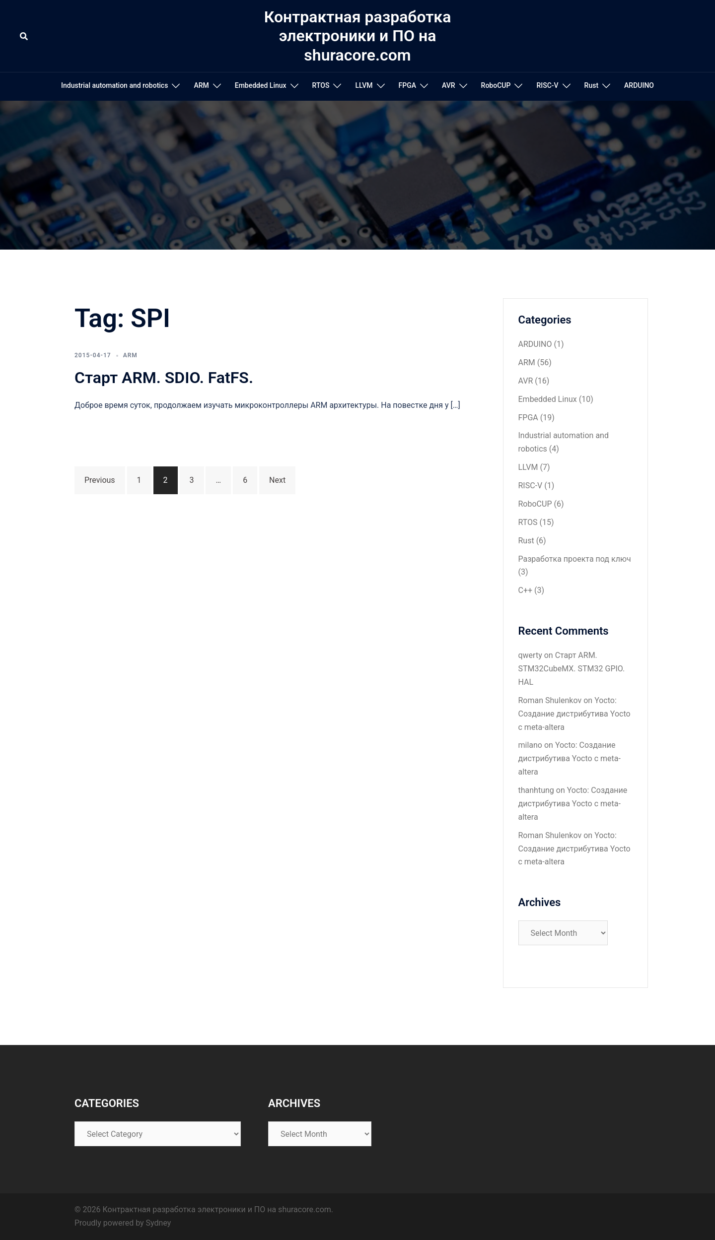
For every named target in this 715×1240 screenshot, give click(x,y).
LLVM (363, 85)
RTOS (321, 85)
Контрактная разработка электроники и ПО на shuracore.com (357, 36)
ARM (201, 85)
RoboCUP (496, 85)
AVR (448, 85)
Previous (99, 480)
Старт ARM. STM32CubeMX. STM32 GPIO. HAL (571, 669)
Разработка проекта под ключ (574, 559)
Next (277, 480)
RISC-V (547, 85)
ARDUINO (639, 85)
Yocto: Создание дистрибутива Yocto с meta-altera (574, 714)
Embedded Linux (260, 85)
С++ (525, 590)
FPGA (407, 85)
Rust (591, 85)
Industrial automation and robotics (114, 85)
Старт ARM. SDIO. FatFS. (163, 377)
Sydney (158, 1223)
